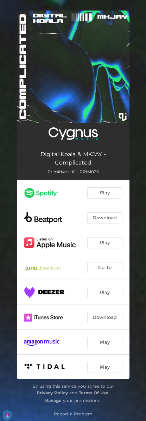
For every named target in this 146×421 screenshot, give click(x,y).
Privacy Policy (52, 392)
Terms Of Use (93, 392)
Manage (53, 400)
